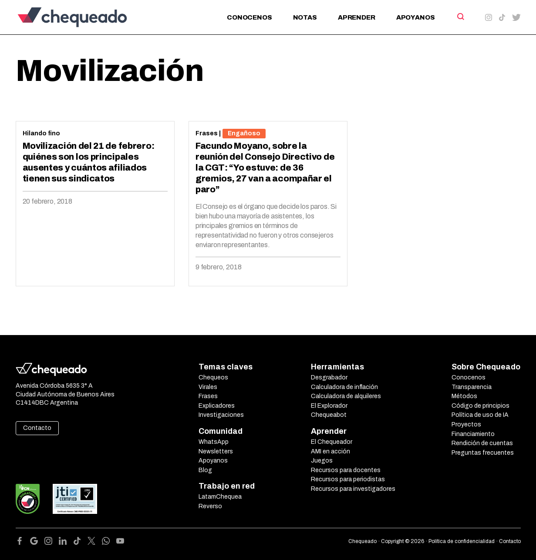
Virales (208, 387)
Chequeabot (329, 415)
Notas (305, 17)
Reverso (210, 506)
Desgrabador (329, 377)
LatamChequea (220, 496)
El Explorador (329, 405)
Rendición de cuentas (482, 443)
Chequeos (213, 377)
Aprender (356, 17)
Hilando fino (41, 133)
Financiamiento (473, 434)
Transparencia (472, 387)
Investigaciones (221, 415)
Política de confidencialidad (461, 541)
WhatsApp (214, 442)
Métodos (464, 396)
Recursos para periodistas (348, 479)
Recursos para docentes (346, 470)
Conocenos (249, 17)
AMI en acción (330, 451)
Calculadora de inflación (344, 387)
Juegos (322, 460)
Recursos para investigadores (353, 489)
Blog (205, 470)
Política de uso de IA (480, 415)
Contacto (37, 428)
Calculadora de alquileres (346, 396)
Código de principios (480, 405)
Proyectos (466, 424)
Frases (207, 133)
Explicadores (217, 405)
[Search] (460, 16)
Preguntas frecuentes (483, 452)
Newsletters (216, 451)
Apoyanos (415, 17)
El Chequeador (331, 442)
